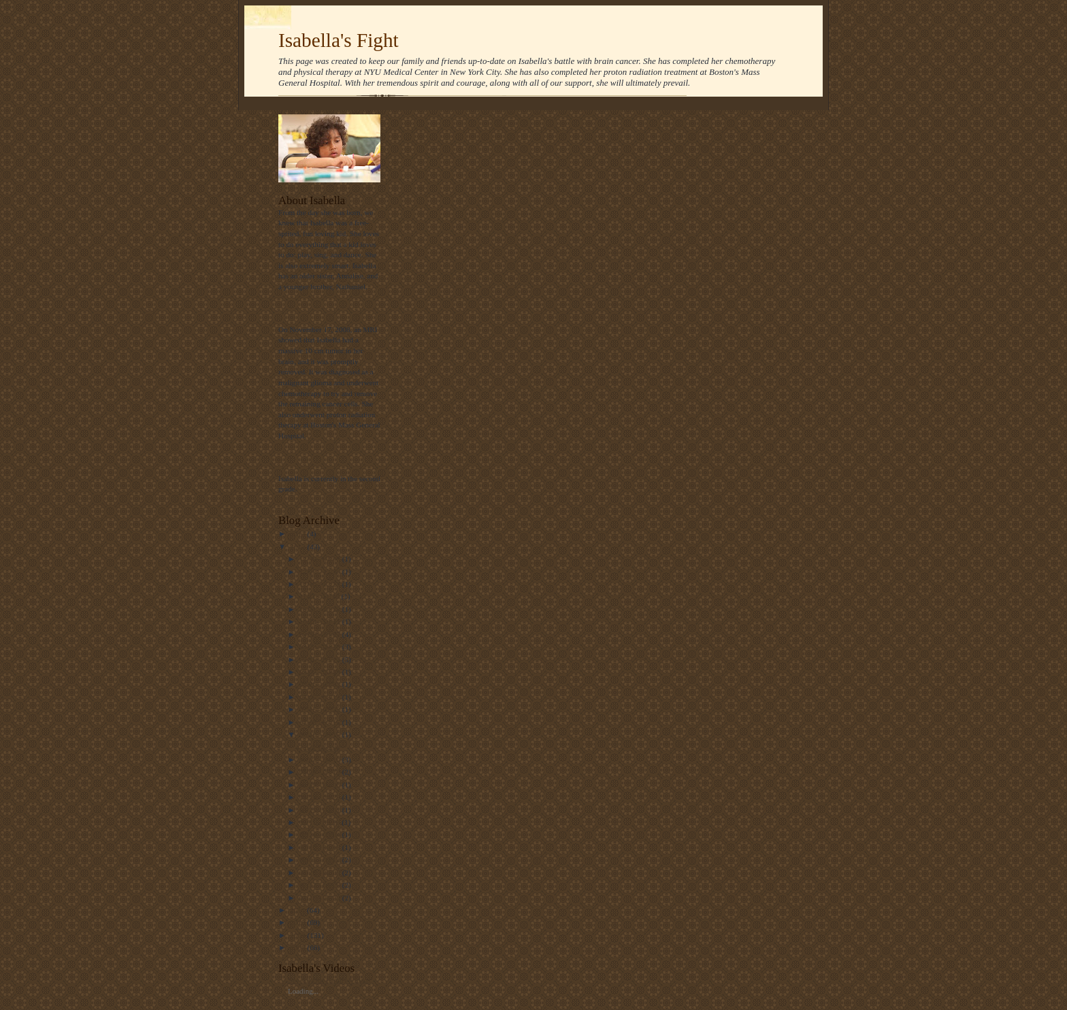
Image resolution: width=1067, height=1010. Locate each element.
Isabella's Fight (338, 40)
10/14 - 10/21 (320, 621)
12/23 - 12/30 (320, 572)
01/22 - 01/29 (320, 885)
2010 (298, 922)
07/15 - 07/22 (320, 709)
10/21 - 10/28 (320, 609)
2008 (298, 947)
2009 (298, 935)
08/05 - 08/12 (320, 697)
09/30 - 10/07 (320, 634)
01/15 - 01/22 (320, 898)
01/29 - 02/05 (320, 872)
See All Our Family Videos (330, 980)
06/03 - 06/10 (320, 759)
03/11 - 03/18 (320, 822)
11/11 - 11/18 (320, 596)
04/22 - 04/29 (320, 797)
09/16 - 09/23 (320, 659)
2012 (298, 546)
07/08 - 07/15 (320, 722)
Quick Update (318, 747)
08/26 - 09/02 (320, 684)
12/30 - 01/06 (320, 559)
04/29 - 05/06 (320, 785)
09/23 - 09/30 (320, 646)
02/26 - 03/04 (320, 834)
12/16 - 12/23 (320, 584)
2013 (298, 534)
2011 (298, 910)
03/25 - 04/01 (320, 810)
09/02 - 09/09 (320, 672)
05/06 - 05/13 (320, 772)
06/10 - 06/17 (320, 734)
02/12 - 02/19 (320, 847)
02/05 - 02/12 (320, 860)
